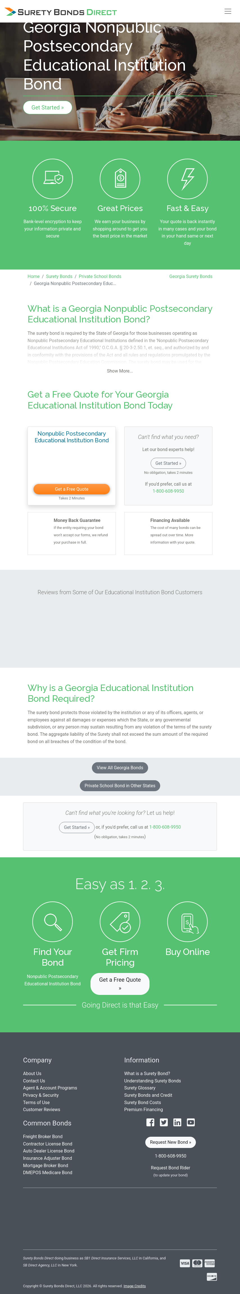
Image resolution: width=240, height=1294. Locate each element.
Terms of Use (36, 1102)
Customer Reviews (41, 1109)
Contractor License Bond (47, 1144)
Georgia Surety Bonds (190, 276)
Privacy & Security (41, 1095)
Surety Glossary (139, 1088)
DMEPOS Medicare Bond (47, 1172)
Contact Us (34, 1081)
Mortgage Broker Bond (45, 1165)
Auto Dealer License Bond (48, 1151)
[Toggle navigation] (228, 11)
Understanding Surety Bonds (152, 1081)
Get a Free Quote (72, 489)
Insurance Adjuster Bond (47, 1158)
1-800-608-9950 (168, 491)
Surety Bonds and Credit (148, 1095)
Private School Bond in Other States (120, 785)
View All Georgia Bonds (120, 767)
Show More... (120, 371)
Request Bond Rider (170, 1167)
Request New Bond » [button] (170, 1142)
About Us (32, 1073)
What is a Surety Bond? (147, 1073)
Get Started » (47, 107)
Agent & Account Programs (50, 1088)
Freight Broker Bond (42, 1136)
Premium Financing (143, 1109)
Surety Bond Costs (142, 1102)
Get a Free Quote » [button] (120, 984)
